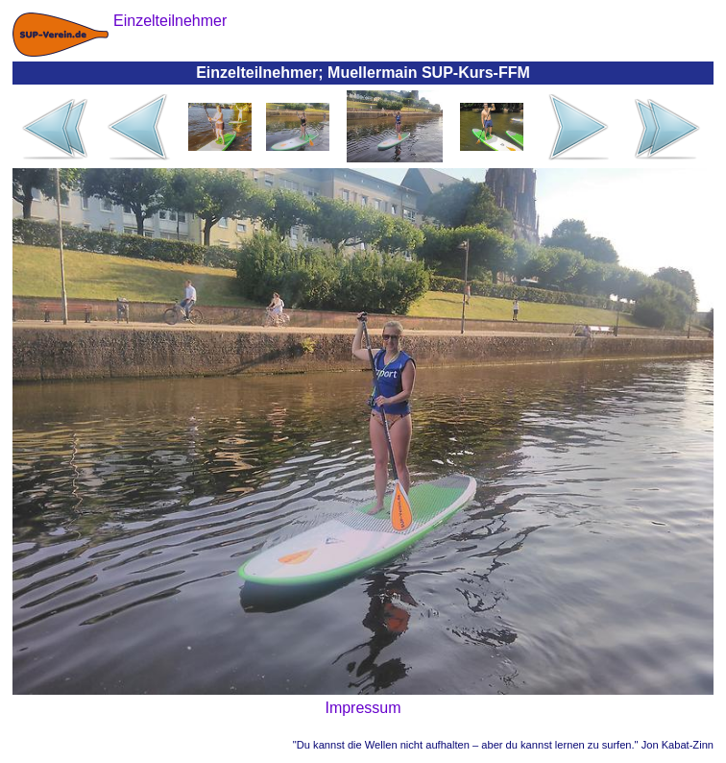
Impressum (362, 708)
